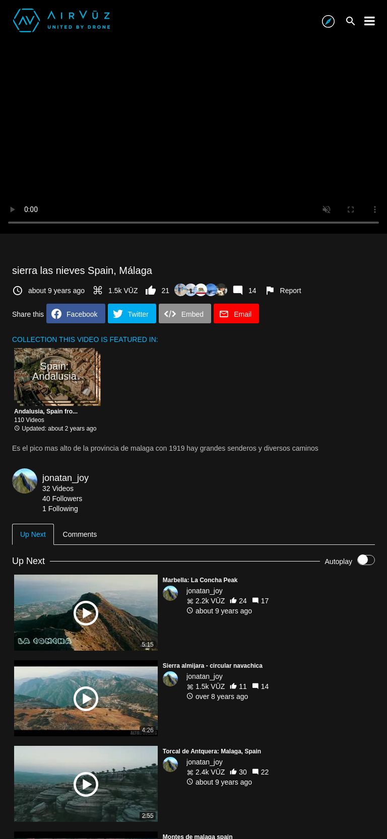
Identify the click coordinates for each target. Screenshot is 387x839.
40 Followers (62, 499)
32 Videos (58, 488)
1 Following (60, 509)
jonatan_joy (65, 478)
